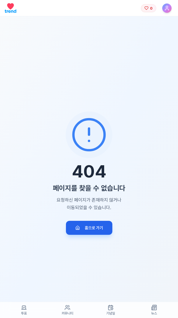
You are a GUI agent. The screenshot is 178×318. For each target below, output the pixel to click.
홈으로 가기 (89, 227)
